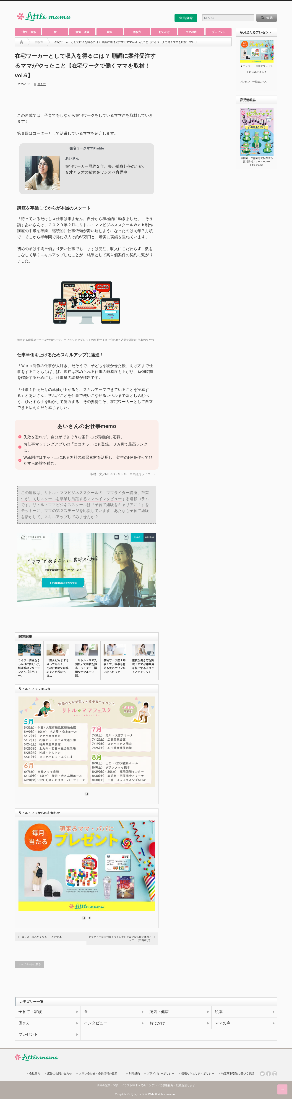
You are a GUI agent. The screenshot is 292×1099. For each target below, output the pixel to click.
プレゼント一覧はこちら (253, 81)
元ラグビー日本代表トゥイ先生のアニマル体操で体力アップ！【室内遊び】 (120, 938)
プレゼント (218, 32)
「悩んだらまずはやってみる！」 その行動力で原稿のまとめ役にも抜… (57, 668)
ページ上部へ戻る (282, 1089)
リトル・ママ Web (142, 1094)
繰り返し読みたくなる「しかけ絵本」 (43, 936)
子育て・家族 (28, 32)
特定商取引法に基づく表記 (237, 1073)
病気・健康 (82, 32)
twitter (268, 7)
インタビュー (95, 1023)
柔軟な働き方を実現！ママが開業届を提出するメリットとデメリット (143, 666)
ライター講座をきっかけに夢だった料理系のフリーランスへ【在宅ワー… (29, 668)
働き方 (137, 32)
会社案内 (34, 1073)
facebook (274, 7)
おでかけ (164, 32)
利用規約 (134, 1073)
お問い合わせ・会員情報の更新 (98, 1073)
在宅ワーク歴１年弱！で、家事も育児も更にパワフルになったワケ (114, 666)
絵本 (109, 32)
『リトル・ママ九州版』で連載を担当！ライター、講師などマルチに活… (86, 668)
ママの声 (191, 32)
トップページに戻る (29, 964)
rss (262, 7)
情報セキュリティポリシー (197, 1073)
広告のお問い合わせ (59, 1073)
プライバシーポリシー (160, 1073)
